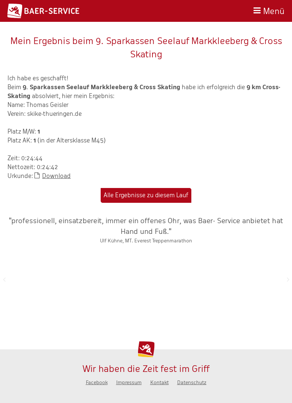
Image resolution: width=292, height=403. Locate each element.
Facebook (97, 382)
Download (56, 175)
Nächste (288, 279)
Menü (274, 10)
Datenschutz (192, 382)
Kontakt (159, 382)
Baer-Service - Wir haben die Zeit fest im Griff (43, 11)
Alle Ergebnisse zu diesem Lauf (146, 195)
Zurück (4, 279)
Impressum (129, 382)
